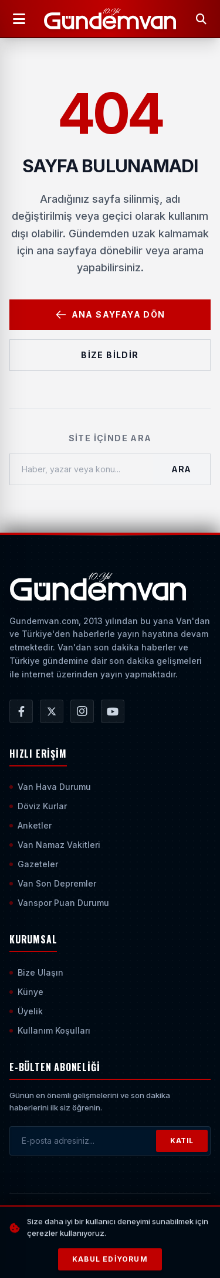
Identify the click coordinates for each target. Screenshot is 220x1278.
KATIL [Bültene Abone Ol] (182, 1140)
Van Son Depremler (52, 883)
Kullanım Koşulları (49, 1030)
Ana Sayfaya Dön (110, 315)
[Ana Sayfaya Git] (97, 586)
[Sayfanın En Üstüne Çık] (115, 1249)
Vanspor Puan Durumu (59, 903)
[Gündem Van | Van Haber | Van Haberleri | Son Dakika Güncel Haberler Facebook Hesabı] (21, 711)
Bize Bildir (109, 355)
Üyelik (26, 1011)
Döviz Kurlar (38, 806)
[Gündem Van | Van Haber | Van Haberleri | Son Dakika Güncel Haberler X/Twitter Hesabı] (51, 711)
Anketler (30, 825)
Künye (26, 992)
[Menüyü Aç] (19, 18)
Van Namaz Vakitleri (54, 845)
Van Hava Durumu (50, 787)
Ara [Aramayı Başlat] (181, 469)
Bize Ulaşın (36, 972)
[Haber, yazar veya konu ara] (81, 469)
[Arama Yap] (201, 18)
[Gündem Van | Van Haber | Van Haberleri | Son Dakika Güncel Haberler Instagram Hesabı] (82, 711)
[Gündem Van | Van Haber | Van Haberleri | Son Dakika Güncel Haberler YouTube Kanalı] (112, 711)
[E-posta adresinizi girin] (83, 1141)
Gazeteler (33, 864)
